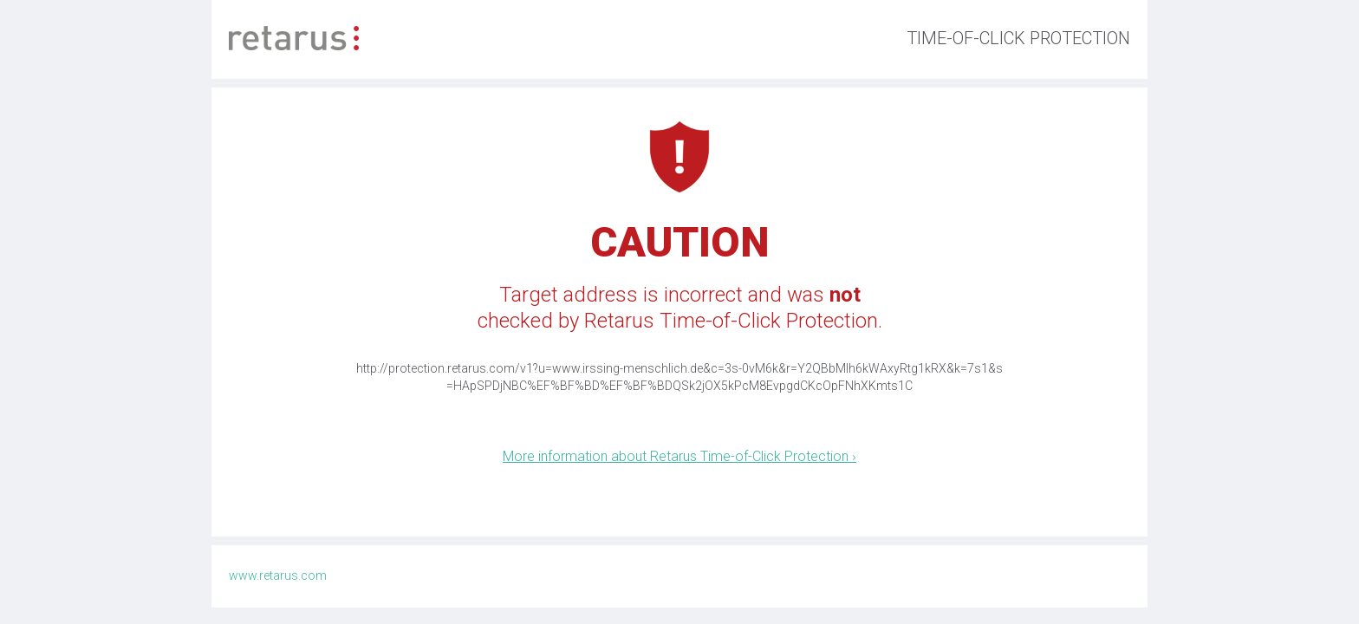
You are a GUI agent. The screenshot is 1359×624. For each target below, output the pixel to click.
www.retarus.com (278, 575)
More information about (679, 456)
